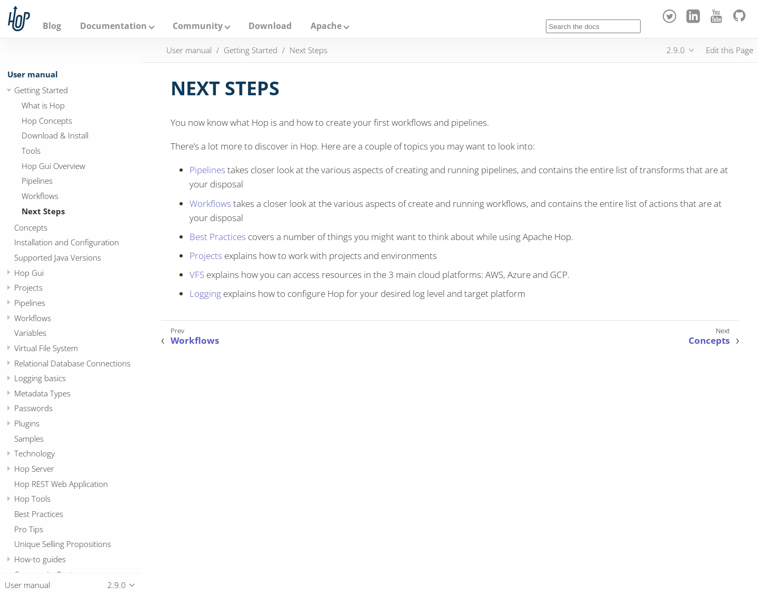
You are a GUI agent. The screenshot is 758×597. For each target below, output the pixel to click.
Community (198, 26)
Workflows (40, 196)
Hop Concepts (47, 120)
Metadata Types (42, 393)
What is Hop (43, 105)
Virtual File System (46, 348)
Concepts (30, 227)
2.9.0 (675, 50)
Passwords (33, 408)
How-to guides (40, 559)
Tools (31, 150)
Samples (29, 438)
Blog (52, 26)
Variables (30, 333)
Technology (34, 453)
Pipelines (37, 180)
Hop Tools (32, 498)
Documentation (113, 26)
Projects (28, 287)
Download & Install (55, 135)
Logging (205, 293)
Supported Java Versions (57, 257)
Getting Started (41, 90)
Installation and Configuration (66, 242)
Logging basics (40, 378)
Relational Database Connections (72, 363)
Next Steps (43, 211)
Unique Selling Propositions (62, 544)
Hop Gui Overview (53, 166)
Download (270, 26)
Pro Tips (28, 529)
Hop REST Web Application (61, 484)
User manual (32, 74)
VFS (197, 274)
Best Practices (38, 514)
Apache (326, 26)
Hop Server (34, 468)
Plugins (26, 423)
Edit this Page (729, 50)
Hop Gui (29, 272)
